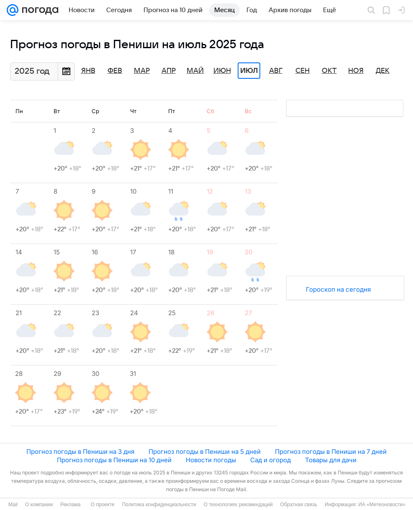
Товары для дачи (331, 460)
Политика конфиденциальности (159, 504)
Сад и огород (270, 460)
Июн (222, 71)
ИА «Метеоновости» (381, 504)
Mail (13, 504)
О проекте (103, 504)
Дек (383, 71)
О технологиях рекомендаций (237, 504)
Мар (142, 71)
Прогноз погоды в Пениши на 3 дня (80, 452)
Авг (275, 71)
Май (195, 71)
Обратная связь (298, 504)
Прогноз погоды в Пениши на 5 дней (205, 452)
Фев (115, 71)
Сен (302, 71)
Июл (249, 71)
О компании (39, 504)
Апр (169, 71)
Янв (88, 71)
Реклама (70, 504)
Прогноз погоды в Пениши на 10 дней (114, 460)
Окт (329, 71)
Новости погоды (211, 460)
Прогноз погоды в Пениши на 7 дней (331, 452)
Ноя (356, 71)
